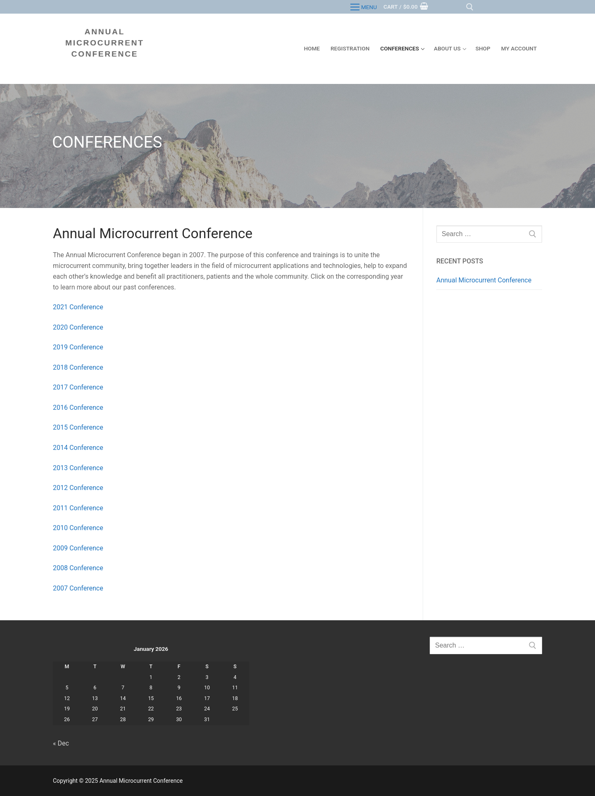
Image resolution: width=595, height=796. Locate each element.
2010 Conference (79, 528)
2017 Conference (78, 387)
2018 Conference (78, 367)
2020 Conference (78, 327)
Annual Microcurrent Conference (483, 280)
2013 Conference (79, 468)
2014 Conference (79, 448)
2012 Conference (79, 488)
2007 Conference (79, 588)
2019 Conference (78, 347)
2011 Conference (79, 508)
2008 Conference (79, 568)
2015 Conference (79, 427)
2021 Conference (78, 307)
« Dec (61, 743)
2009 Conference (79, 548)
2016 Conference (79, 407)
